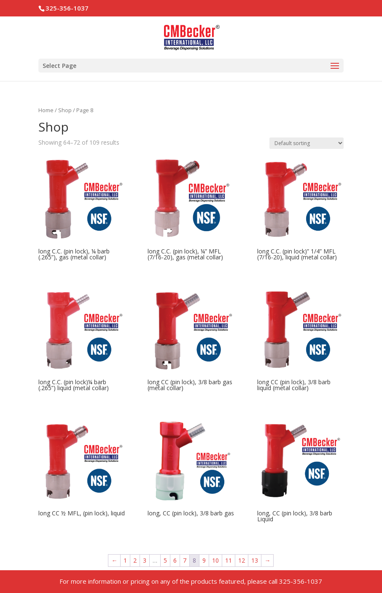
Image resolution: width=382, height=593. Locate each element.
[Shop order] (306, 143)
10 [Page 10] (215, 560)
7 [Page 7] (184, 560)
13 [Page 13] (254, 560)
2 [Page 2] (135, 560)
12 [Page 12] (241, 560)
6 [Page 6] (175, 560)
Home (46, 110)
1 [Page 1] (125, 560)
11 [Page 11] (228, 560)
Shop (65, 110)
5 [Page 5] (165, 560)
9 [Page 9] (204, 560)
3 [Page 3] (144, 560)
